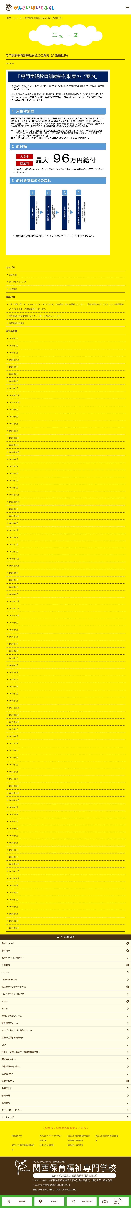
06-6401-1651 (69, 1189)
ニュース (17, 18)
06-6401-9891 (46, 1189)
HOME (8, 18)
